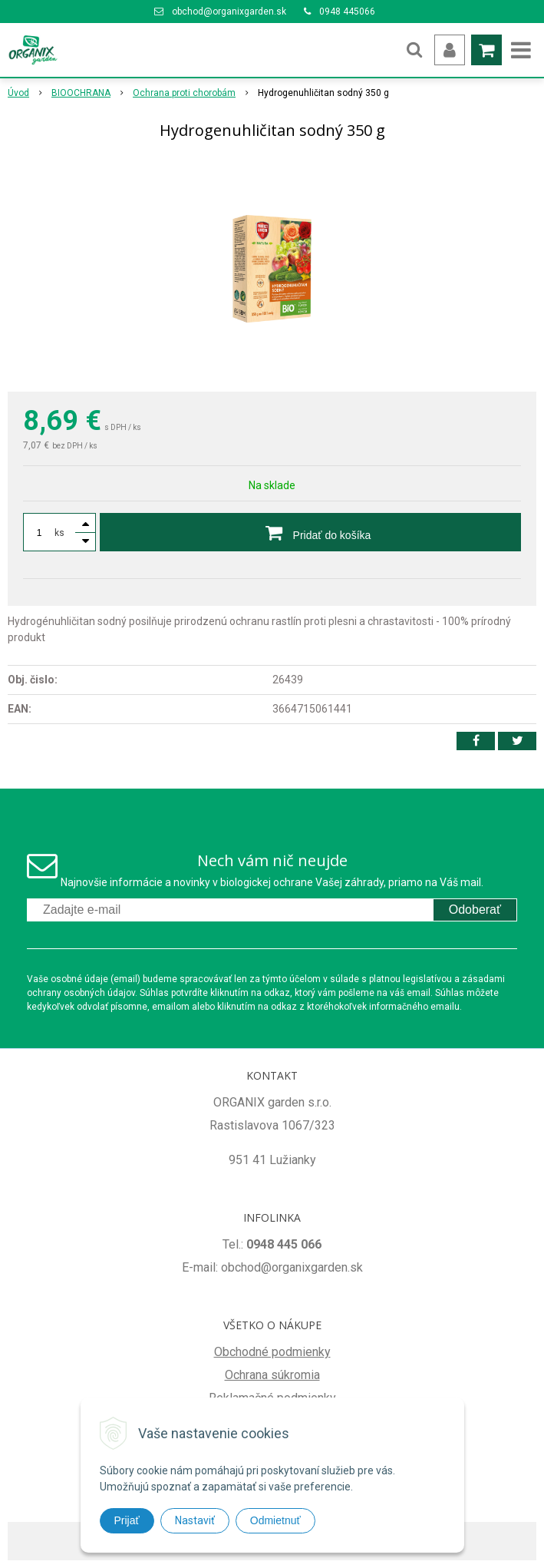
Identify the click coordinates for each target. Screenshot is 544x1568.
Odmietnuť (275, 1520)
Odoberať (475, 909)
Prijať (127, 1520)
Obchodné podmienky (272, 1352)
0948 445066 (347, 11)
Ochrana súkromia (272, 1375)
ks (59, 533)
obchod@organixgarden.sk (229, 11)
